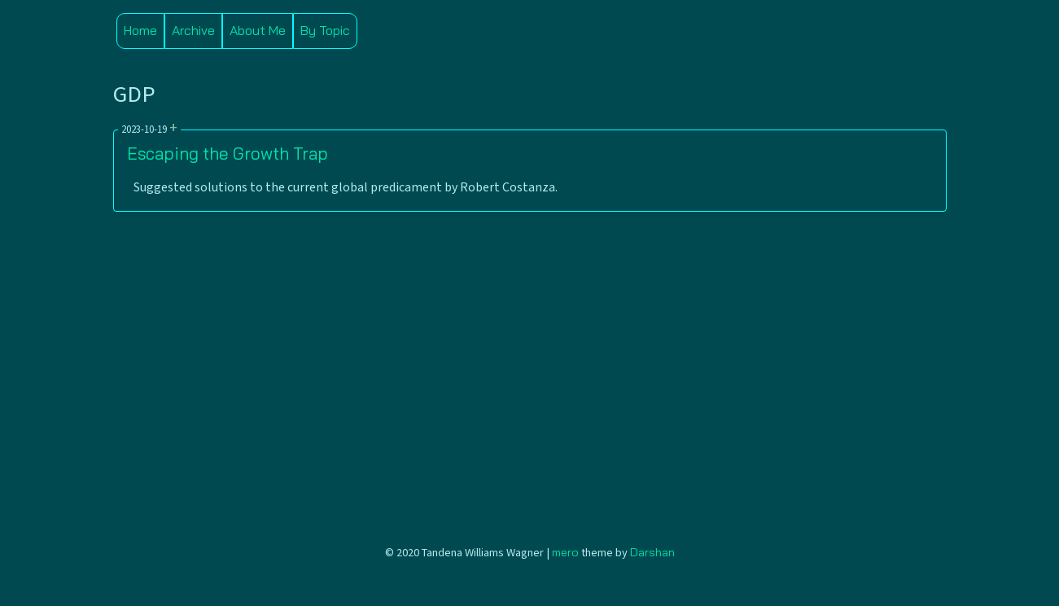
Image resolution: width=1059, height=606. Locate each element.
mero (565, 552)
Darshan (652, 552)
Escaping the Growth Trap (227, 153)
